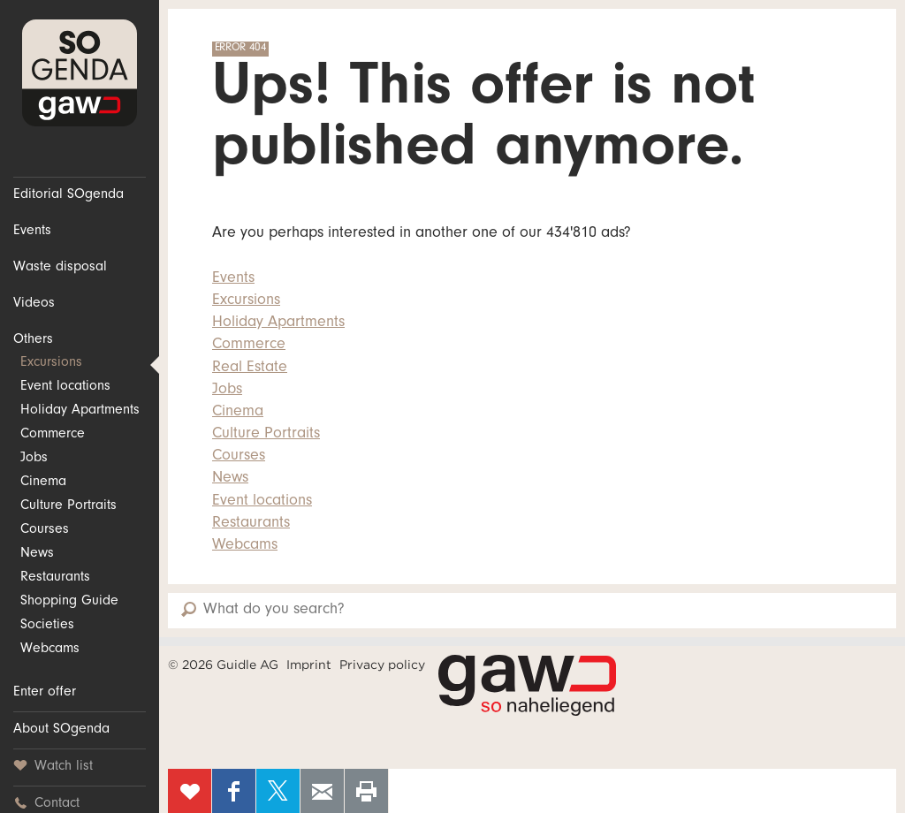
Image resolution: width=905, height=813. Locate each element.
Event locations (65, 387)
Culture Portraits (68, 506)
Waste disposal (60, 268)
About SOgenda (61, 730)
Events (32, 231)
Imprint (308, 664)
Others (33, 340)
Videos (34, 304)
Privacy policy (382, 664)
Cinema (43, 482)
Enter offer (44, 693)
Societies (47, 626)
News (37, 554)
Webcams (50, 649)
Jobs (34, 459)
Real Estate (249, 368)
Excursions (51, 363)
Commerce (52, 435)
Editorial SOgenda (68, 195)
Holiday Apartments (80, 411)
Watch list (53, 766)
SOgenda (79, 73)
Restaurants (55, 578)
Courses (44, 530)
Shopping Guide (69, 602)
